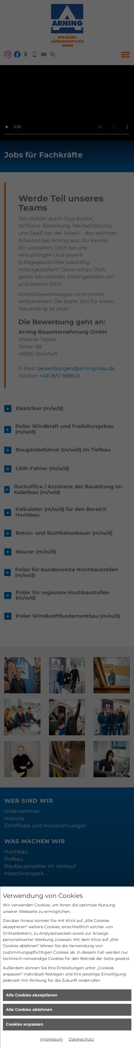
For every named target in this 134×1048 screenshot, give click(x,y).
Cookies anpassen (24, 1024)
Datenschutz (81, 1039)
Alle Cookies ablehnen (29, 1009)
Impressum (51, 1039)
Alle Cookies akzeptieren (32, 995)
